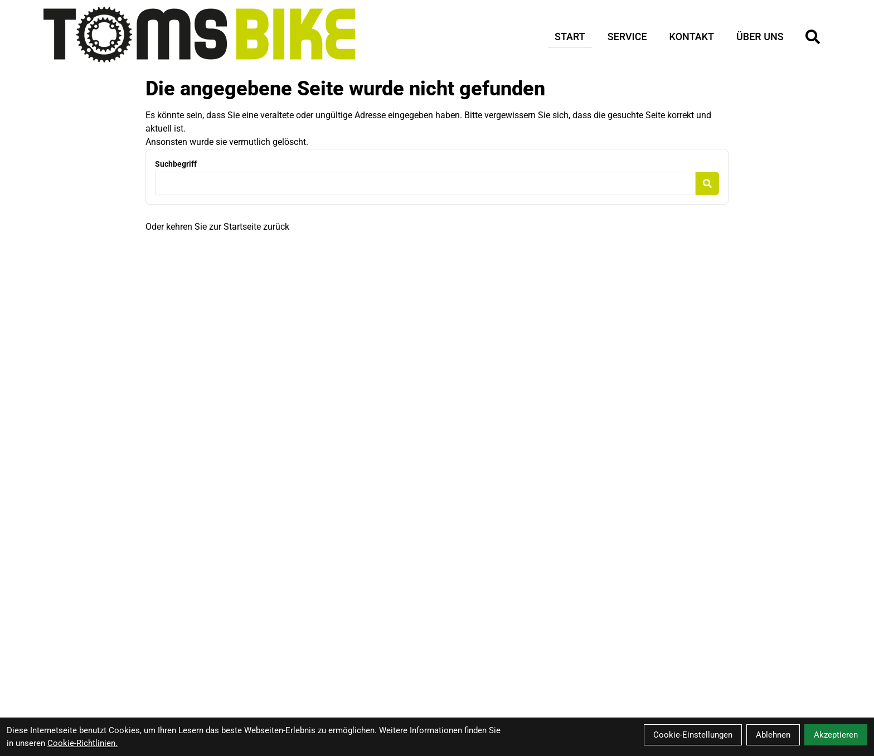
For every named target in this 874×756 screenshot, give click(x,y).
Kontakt (691, 36)
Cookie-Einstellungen (692, 735)
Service (627, 36)
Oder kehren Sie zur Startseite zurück (217, 226)
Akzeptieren (836, 735)
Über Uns (760, 36)
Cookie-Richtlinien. (82, 743)
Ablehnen (773, 735)
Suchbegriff (176, 163)
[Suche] (812, 36)
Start (570, 36)
